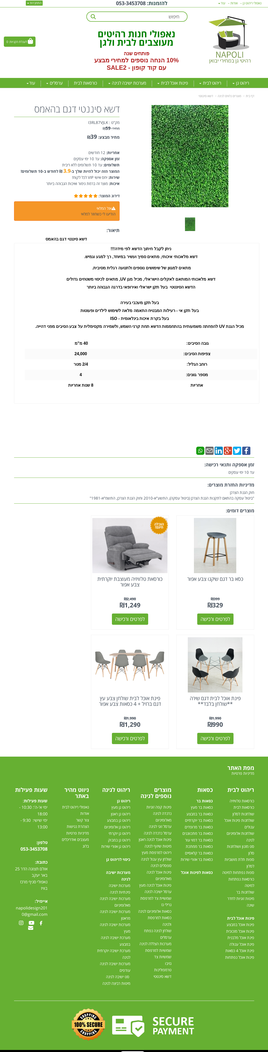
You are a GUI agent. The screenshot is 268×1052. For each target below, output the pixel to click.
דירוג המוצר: (109, 195)
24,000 (80, 354)
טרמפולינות (162, 965)
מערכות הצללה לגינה (155, 939)
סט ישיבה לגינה (117, 972)
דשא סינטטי (206, 96)
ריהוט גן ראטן (120, 809)
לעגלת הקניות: (18, 42)
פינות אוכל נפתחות (239, 952)
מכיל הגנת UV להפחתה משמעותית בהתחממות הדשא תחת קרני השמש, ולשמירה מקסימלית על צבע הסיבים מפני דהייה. (139, 326)
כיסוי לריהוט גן (118, 855)
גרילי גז (166, 900)
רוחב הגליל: (197, 364)
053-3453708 (34, 844)
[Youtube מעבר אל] (31, 918)
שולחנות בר (245, 887)
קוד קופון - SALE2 (132, 67)
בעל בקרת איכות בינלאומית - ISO (139, 318)
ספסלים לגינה (161, 861)
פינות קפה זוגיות (158, 802)
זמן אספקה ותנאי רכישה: (229, 464)
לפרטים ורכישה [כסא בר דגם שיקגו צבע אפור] (216, 616)
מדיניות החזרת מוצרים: (230, 485)
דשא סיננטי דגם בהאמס (77, 109)
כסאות (205, 785)
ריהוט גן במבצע (118, 815)
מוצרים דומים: (240, 510)
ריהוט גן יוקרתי (119, 828)
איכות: (114, 183)
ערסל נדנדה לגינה (157, 828)
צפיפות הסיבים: (197, 354)
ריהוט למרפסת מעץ (156, 848)
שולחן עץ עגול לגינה (156, 854)
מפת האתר (240, 763)
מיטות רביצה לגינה (116, 978)
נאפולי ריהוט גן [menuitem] (252, 3)
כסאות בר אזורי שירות (197, 855)
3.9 (67, 170)
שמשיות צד (162, 952)
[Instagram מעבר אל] (21, 918)
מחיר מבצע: (109, 137)
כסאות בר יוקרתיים (199, 815)
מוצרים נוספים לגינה (156, 788)
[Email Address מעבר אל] (30, 924)
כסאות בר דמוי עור (199, 835)
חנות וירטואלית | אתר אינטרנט (102, 1049)
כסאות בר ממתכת (199, 842)
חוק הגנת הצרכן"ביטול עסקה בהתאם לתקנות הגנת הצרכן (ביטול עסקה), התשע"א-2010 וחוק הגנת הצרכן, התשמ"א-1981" (172, 495)
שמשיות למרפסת (158, 946)
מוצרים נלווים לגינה (229, 96)
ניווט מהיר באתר (76, 788)
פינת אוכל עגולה (241, 939)
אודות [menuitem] (234, 3)
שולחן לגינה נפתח (157, 926)
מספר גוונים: (197, 375)
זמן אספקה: (109, 158)
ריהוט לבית (240, 785)
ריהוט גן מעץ (120, 802)
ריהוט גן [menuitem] (240, 83)
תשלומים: (111, 164)
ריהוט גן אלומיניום (117, 822)
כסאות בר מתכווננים (197, 828)
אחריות (197, 385)
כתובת (42, 858)
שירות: (113, 177)
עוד (31, 83)
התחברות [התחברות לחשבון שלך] (34, 3)
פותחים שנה (136, 53)
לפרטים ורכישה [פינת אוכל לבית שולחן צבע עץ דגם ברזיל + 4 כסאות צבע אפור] (216, 734)
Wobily (150, 1049)
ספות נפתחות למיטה (238, 868)
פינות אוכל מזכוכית (240, 926)
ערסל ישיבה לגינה (158, 887)
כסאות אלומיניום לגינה (154, 906)
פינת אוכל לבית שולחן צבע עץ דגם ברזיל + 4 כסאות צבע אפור (217, 696)
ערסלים (165, 932)
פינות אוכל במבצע (240, 920)
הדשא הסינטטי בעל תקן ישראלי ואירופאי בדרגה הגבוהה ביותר (141, 287)
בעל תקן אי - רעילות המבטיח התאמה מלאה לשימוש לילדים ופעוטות (139, 310)
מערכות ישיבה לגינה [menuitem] (127, 83)
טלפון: (42, 838)
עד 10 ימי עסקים (86, 158)
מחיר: (111, 128)
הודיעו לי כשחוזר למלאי (98, 213)
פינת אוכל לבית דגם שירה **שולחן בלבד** (51, 579)
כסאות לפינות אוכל (197, 868)
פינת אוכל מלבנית (240, 933)
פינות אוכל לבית (240, 913)
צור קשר (82, 815)
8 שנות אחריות (81, 385)
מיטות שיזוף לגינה (158, 841)
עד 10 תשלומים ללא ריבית (82, 164)
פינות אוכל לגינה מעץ (155, 880)
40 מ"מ (81, 343)
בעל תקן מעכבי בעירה (139, 302)
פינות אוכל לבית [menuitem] (172, 83)
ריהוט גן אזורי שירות (115, 842)
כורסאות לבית (244, 802)
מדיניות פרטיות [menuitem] (242, 768)
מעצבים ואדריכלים (75, 835)
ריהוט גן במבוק (119, 835)
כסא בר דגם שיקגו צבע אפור (216, 576)
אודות (84, 809)
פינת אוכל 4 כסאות (239, 946)
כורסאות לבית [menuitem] (85, 83)
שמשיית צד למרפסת (155, 893)
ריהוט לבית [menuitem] (210, 83)
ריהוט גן (123, 796)
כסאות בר (204, 796)
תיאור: (113, 230)
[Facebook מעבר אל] (41, 918)
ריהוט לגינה (116, 785)
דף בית (250, 96)
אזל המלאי (104, 208)
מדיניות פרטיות (77, 828)
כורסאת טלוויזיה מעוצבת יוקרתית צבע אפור (134, 579)
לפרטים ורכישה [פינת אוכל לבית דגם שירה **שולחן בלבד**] (51, 616)
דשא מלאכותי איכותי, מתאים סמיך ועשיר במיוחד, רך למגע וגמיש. (140, 257)
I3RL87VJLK (98, 122)
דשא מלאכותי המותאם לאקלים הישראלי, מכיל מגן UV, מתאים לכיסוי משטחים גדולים (140, 279)
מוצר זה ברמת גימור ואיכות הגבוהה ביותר (77, 183)
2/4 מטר (81, 364)
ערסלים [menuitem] (54, 83)
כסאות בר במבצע (200, 809)
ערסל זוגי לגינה (160, 822)
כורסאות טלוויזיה (242, 796)
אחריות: (112, 152)
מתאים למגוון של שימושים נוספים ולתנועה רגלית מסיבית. (141, 268)
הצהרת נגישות (78, 822)
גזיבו (168, 959)
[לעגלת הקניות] (20, 42)
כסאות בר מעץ (202, 802)
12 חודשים (96, 152)
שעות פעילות (31, 785)
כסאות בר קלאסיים (199, 848)
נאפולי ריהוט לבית (75, 802)
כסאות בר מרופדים (198, 822)
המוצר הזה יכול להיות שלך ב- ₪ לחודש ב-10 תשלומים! (70, 171)
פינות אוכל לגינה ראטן (155, 835)
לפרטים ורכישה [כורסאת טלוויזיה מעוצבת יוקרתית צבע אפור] (134, 616)
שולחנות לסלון (243, 809)
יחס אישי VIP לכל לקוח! (89, 177)
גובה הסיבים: (197, 343)
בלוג (86, 841)
